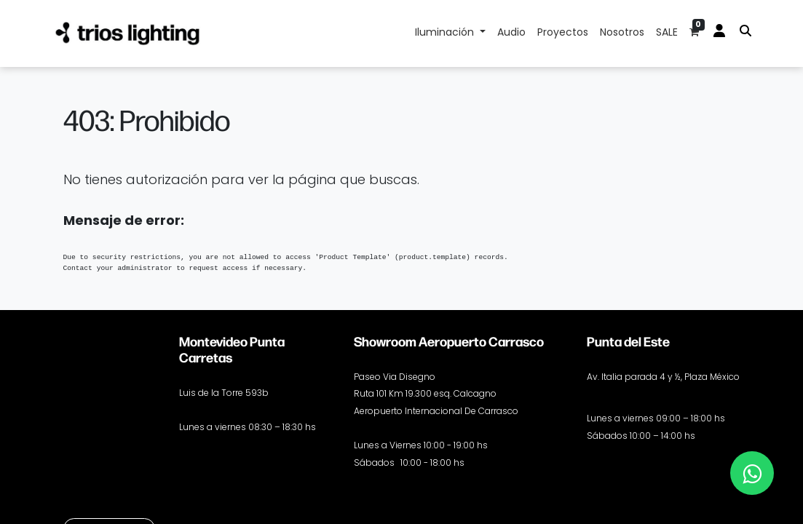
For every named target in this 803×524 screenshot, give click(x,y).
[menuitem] (511, 33)
